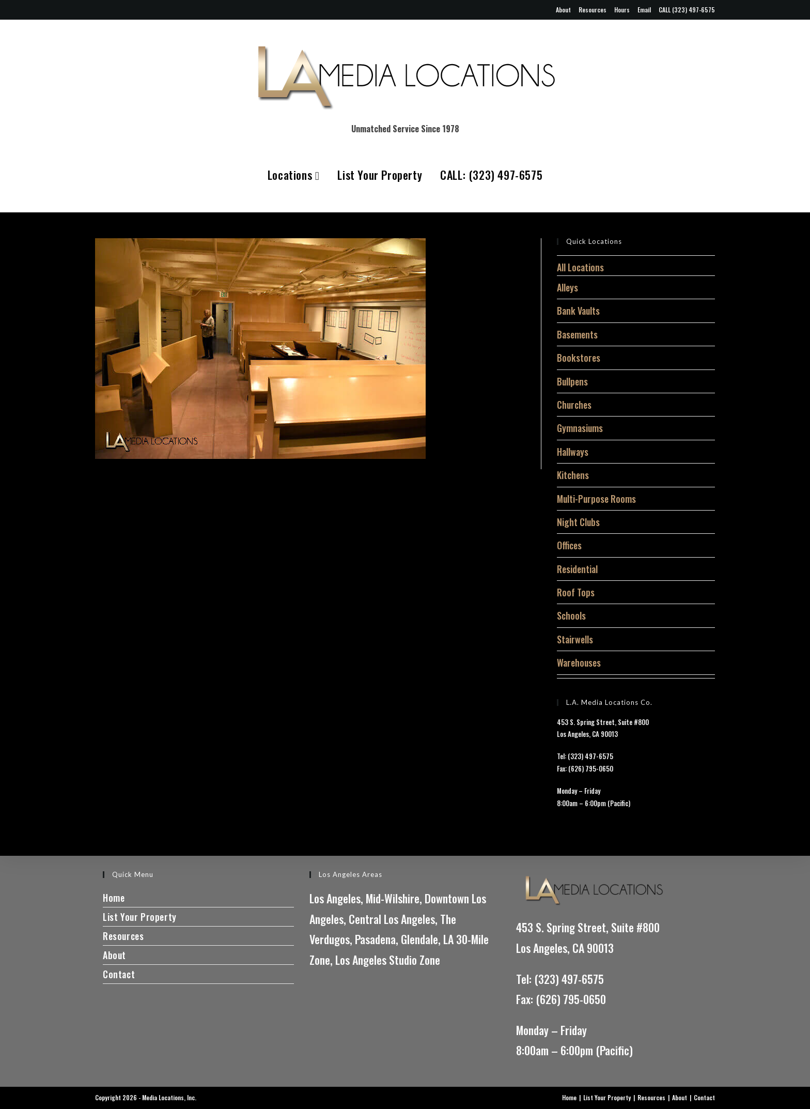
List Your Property (379, 174)
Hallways (572, 451)
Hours (622, 9)
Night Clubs (578, 522)
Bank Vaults (578, 310)
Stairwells (575, 639)
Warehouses (579, 662)
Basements (577, 334)
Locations (294, 174)
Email (644, 9)
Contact (119, 974)
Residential (577, 569)
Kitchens (573, 475)
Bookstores (578, 357)
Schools (571, 615)
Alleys (567, 287)
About (563, 9)
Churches (574, 404)
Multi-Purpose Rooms (596, 498)
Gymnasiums (580, 428)
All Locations (580, 267)
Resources (592, 9)
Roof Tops (576, 592)
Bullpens (572, 381)
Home (113, 897)
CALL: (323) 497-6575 (491, 174)
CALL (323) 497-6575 (687, 9)
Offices (569, 545)
